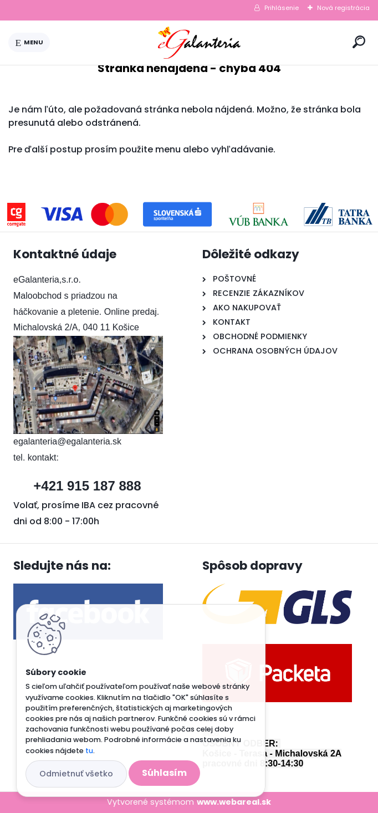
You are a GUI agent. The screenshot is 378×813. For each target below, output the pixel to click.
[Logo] (199, 43)
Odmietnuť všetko (76, 773)
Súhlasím (164, 772)
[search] (359, 42)
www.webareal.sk (234, 801)
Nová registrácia (343, 7)
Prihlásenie (281, 7)
